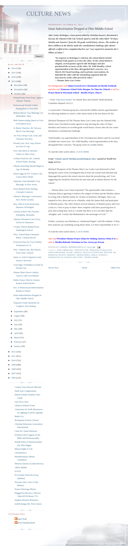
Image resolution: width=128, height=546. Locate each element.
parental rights (57, 255)
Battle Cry (19, 416)
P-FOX (18, 471)
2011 (13, 356)
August (17, 316)
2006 (13, 377)
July (16, 320)
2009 (13, 364)
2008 (13, 369)
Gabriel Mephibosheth (25, 522)
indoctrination (56, 252)
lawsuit (78, 252)
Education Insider (64, 99)
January (17, 346)
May (16, 329)
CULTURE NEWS (48, 14)
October (18, 94)
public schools (99, 255)
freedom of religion (101, 250)
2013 (13, 81)
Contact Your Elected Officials (28, 387)
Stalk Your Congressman (25, 391)
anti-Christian (65, 250)
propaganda (83, 255)
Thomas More (91, 257)
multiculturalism (93, 252)
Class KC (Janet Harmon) (26, 431)
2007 (13, 373)
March (17, 337)
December (19, 85)
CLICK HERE (82, 151)
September (19, 311)
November (19, 89)
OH (114, 252)
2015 (13, 72)
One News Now (21, 402)
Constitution (81, 250)
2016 (13, 68)
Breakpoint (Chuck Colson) (27, 420)
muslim (108, 252)
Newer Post (53, 267)
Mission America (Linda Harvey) (29, 463)
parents (71, 255)
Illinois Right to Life (23, 449)
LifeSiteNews (20, 452)
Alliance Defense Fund (25, 405)
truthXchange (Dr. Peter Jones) (28, 504)
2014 (13, 77)
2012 (13, 351)
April (16, 333)
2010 (13, 360)
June (16, 324)
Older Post (115, 267)
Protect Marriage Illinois (25, 489)
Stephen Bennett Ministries (26, 500)
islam (69, 252)
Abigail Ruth (21, 519)
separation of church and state (65, 257)
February (18, 342)
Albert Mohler (21, 467)
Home (84, 267)
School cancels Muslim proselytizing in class (75, 159)
